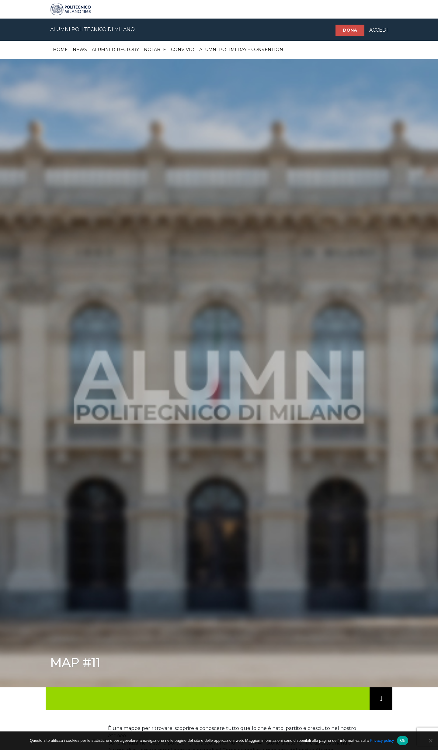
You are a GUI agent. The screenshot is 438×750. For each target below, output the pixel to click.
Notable (155, 49)
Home (60, 49)
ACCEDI (378, 30)
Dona (350, 30)
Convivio (182, 49)
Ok (402, 740)
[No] (430, 741)
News (80, 49)
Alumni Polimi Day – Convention (241, 49)
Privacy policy (382, 740)
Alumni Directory (115, 49)
